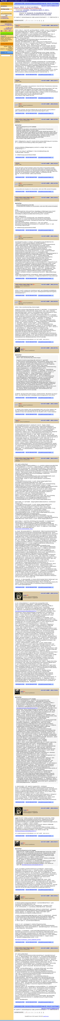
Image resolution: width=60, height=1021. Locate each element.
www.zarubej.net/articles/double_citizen (24, 528)
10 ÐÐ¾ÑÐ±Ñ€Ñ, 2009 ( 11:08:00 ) (49, 403)
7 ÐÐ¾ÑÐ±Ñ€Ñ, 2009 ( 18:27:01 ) (49, 25)
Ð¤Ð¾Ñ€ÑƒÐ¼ (8, 24)
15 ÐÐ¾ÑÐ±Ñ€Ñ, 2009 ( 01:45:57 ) (49, 458)
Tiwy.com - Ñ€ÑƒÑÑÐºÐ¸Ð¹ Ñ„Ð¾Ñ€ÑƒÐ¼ (26, 7)
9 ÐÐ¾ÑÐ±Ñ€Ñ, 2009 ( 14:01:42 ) (49, 163)
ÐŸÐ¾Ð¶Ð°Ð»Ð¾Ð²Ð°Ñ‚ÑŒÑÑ (45, 74)
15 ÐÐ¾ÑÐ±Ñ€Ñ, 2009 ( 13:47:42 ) (49, 593)
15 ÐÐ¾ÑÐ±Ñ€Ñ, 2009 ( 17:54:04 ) (49, 690)
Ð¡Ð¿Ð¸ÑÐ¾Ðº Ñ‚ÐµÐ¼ (53, 3)
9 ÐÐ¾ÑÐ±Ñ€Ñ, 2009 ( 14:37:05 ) (49, 183)
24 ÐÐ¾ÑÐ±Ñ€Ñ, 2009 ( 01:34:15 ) (49, 948)
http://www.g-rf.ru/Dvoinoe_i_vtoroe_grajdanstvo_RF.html (28, 939)
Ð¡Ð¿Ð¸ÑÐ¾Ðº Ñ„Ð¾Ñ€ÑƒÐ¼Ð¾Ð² (50, 5)
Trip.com (2, 36)
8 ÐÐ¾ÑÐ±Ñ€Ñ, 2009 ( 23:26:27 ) (49, 80)
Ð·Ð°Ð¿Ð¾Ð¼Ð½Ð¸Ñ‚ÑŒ (6, 13)
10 (39, 20)
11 (41, 20)
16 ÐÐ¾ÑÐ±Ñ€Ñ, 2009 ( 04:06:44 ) (49, 808)
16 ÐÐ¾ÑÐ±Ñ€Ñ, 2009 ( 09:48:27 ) (49, 841)
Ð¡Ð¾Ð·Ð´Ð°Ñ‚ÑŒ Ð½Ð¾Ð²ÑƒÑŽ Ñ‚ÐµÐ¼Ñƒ (35, 3)
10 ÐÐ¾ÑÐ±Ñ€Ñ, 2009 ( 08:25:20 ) (49, 301)
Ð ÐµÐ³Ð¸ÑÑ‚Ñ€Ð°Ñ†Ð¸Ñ (7, 25)
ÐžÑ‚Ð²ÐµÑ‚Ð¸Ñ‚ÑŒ (19, 3)
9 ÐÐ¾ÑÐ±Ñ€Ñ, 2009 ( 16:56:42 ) (49, 236)
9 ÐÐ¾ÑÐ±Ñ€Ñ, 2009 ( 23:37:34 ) (49, 284)
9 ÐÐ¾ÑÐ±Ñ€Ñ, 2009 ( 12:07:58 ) (49, 119)
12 (43, 20)
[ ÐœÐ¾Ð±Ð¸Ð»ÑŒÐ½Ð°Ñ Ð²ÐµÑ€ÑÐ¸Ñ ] (18, 0)
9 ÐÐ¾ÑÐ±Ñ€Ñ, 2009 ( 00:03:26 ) (49, 104)
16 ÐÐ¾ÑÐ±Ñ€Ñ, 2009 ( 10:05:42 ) (49, 895)
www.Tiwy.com (46, 1016)
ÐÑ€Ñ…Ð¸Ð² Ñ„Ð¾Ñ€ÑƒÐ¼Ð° (8, 28)
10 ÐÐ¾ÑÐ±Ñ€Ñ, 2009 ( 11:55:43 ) (49, 420)
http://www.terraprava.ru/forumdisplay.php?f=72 (25, 611)
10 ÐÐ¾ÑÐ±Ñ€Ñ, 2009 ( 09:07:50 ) (49, 348)
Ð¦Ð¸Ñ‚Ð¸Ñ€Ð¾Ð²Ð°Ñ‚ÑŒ (31, 74)
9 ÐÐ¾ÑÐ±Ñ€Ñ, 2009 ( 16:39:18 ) (49, 197)
